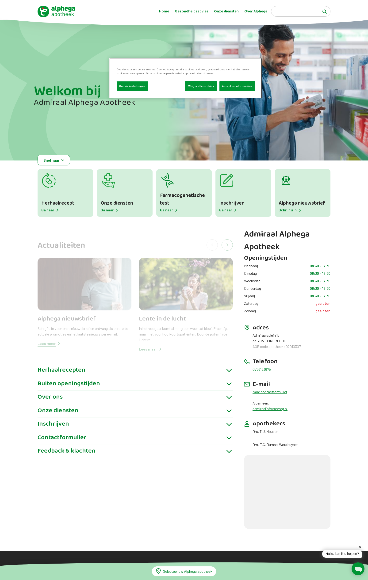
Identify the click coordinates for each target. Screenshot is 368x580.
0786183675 (262, 369)
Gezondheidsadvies (191, 11)
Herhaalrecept (57, 203)
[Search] (300, 11)
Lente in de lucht (162, 318)
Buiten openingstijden (69, 387)
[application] (337, 557)
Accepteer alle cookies (237, 86)
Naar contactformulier (270, 391)
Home (164, 11)
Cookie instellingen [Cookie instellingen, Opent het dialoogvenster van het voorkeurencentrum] (132, 86)
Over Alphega (255, 11)
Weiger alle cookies (201, 86)
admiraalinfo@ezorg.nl (270, 408)
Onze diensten (226, 11)
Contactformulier (62, 441)
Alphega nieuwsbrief (302, 203)
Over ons (50, 400)
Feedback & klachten (67, 454)
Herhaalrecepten (61, 373)
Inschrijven (232, 203)
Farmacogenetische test (182, 199)
